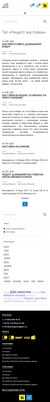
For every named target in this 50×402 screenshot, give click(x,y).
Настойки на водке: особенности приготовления (24, 96)
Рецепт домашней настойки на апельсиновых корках (22, 175)
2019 (6, 269)
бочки (6, 292)
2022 (6, 254)
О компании (7, 348)
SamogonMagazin (9, 153)
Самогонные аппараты (17, 53)
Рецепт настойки (35, 298)
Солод (27, 301)
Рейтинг (19, 298)
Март (6, 251)
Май (5, 273)
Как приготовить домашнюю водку (21, 45)
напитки (30, 295)
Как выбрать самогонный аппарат (15, 358)
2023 (6, 246)
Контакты (6, 352)
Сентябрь (17, 281)
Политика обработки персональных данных (19, 361)
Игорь (4, 53)
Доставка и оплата (9, 355)
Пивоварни (9, 298)
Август (26, 281)
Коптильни (10, 232)
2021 (6, 262)
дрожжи (35, 292)
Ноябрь (7, 281)
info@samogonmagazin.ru (15, 327)
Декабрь (7, 266)
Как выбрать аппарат (24, 293)
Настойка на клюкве (15, 146)
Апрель (7, 258)
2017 (6, 277)
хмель (34, 301)
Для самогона (20, 292)
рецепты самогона (14, 301)
